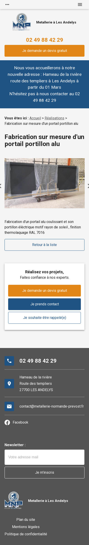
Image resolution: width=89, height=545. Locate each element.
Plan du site (25, 519)
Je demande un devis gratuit (44, 51)
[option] (45, 183)
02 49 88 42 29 (44, 40)
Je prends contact (44, 304)
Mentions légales (26, 527)
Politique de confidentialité (26, 534)
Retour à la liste (44, 245)
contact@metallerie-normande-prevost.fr (51, 406)
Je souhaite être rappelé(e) (44, 317)
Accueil (35, 118)
